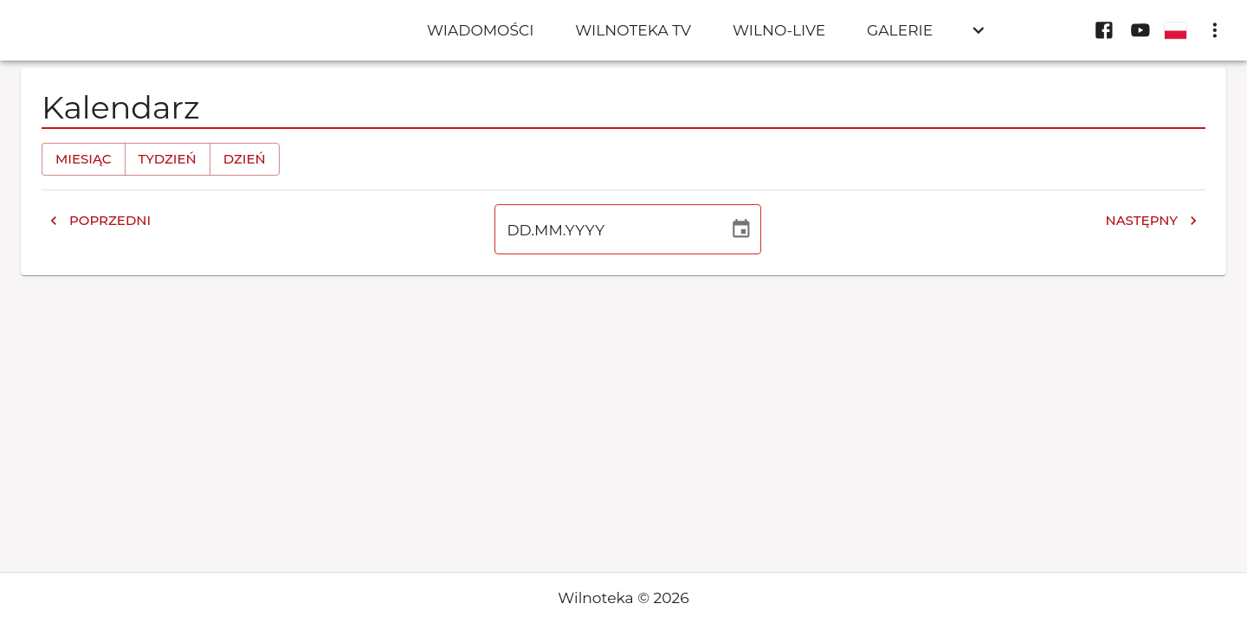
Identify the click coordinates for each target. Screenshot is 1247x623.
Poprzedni (100, 220)
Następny (1151, 220)
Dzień (244, 159)
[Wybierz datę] (741, 229)
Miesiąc (83, 159)
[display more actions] (1215, 30)
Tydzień (168, 159)
